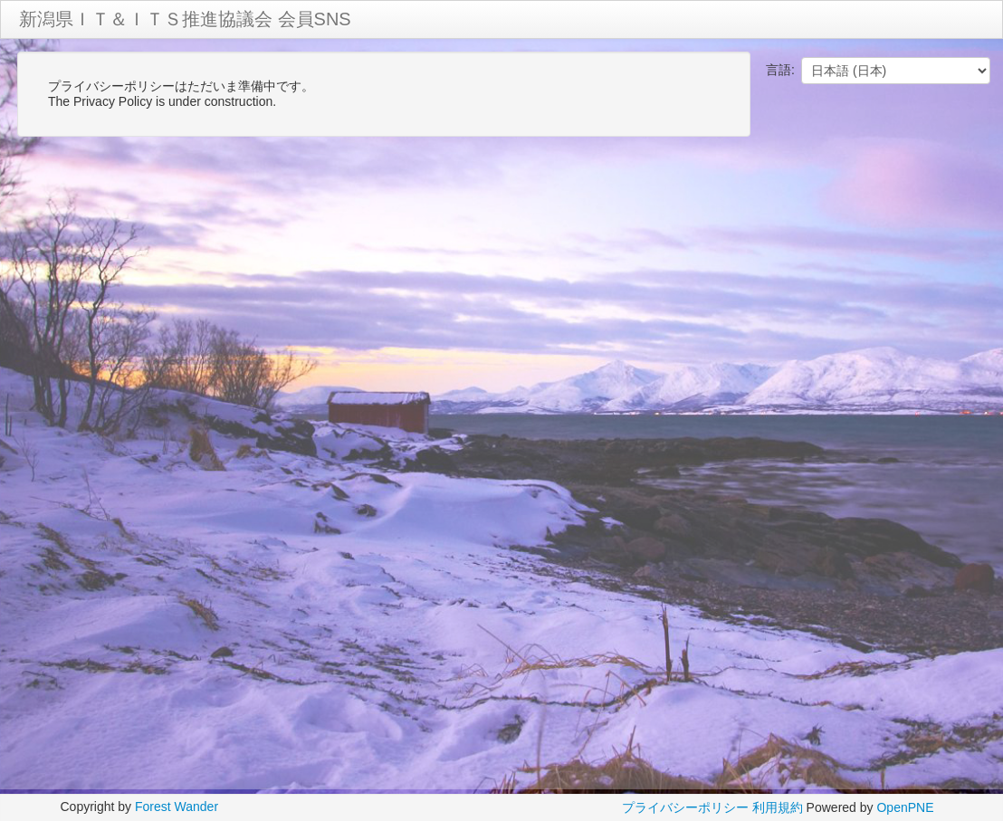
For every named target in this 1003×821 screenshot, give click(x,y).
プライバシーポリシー (685, 807)
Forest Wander (176, 806)
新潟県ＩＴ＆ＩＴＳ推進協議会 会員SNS (185, 19)
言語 (778, 69)
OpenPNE (904, 807)
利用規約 (777, 807)
